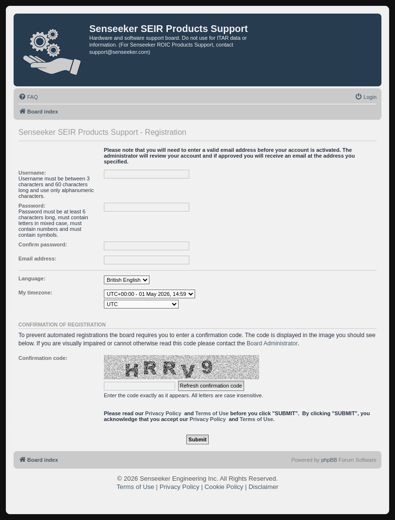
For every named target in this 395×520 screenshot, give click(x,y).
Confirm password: (42, 244)
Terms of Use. (257, 419)
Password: (32, 206)
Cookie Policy (224, 486)
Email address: (37, 258)
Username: (32, 173)
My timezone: (35, 292)
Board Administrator (272, 343)
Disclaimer (263, 486)
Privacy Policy (163, 413)
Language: (32, 278)
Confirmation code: (42, 358)
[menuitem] (28, 97)
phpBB (329, 460)
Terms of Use (212, 413)
